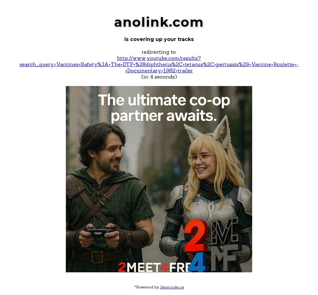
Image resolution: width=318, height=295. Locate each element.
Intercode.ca (172, 287)
